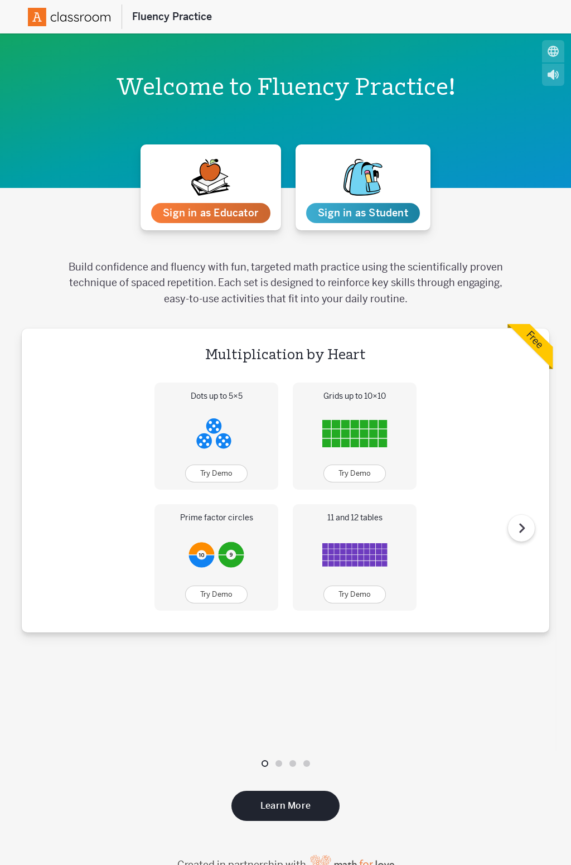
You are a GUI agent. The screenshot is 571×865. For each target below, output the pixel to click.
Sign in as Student (363, 212)
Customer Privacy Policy (205, 839)
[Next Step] (521, 476)
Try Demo (216, 473)
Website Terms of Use (411, 839)
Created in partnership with (285, 761)
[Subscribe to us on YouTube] (547, 808)
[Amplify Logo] (69, 17)
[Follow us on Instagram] (528, 808)
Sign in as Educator (210, 212)
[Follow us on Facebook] (509, 808)
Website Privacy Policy (512, 839)
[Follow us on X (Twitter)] (490, 808)
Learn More (285, 702)
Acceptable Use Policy (311, 839)
